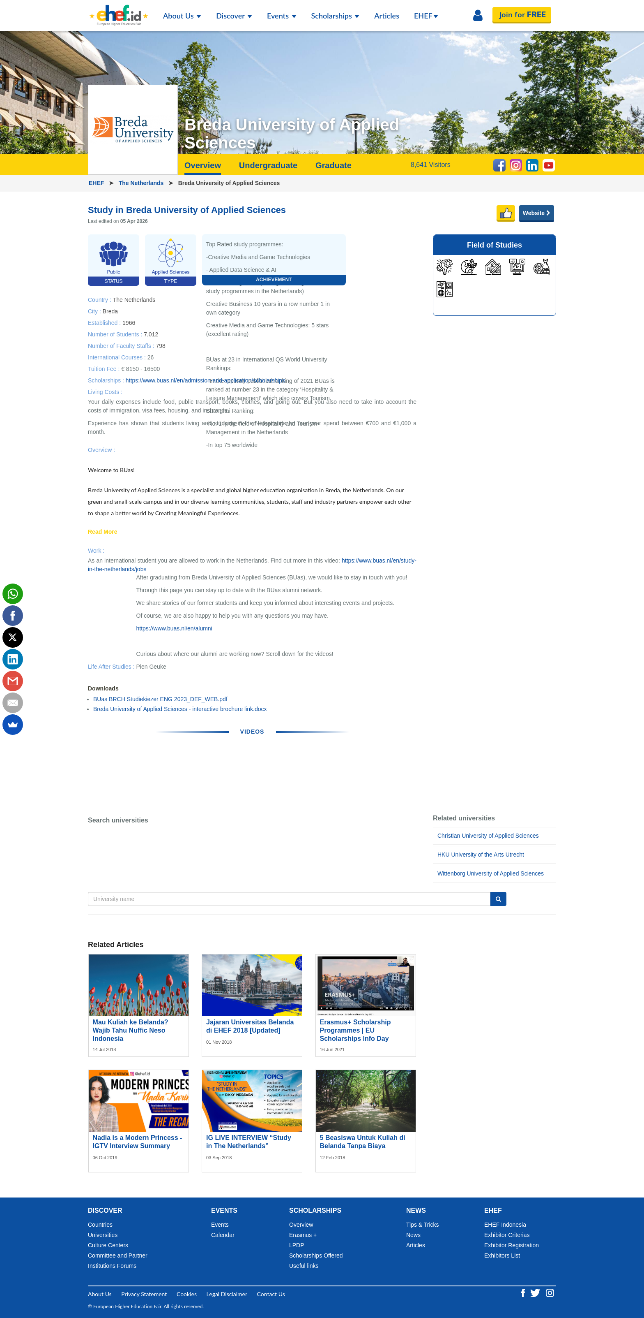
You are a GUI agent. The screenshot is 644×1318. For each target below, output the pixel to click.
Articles (386, 15)
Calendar (223, 1235)
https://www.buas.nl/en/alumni (174, 628)
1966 (128, 322)
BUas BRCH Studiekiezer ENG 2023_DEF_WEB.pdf (160, 699)
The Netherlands (142, 183)
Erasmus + (303, 1235)
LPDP (296, 1245)
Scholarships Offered (316, 1255)
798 (160, 345)
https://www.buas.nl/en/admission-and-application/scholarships (205, 380)
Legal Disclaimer (227, 1293)
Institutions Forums (112, 1265)
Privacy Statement (144, 1293)
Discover (234, 15)
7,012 (151, 334)
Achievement (274, 280)
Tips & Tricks (422, 1224)
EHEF (426, 15)
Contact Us (271, 1293)
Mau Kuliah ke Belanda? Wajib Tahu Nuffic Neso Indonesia (130, 1030)
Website (536, 213)
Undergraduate (268, 165)
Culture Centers (108, 1245)
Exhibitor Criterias (506, 1235)
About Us (182, 15)
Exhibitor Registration (511, 1245)
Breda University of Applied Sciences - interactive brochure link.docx (180, 709)
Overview (202, 165)
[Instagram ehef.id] (550, 1292)
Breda (110, 311)
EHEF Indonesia (505, 1224)
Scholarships (335, 15)
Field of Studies (494, 245)
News (413, 1235)
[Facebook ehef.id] (524, 1292)
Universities (102, 1235)
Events (282, 15)
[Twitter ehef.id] (536, 1292)
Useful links (304, 1265)
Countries (100, 1224)
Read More (102, 532)
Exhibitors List (502, 1255)
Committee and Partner (117, 1255)
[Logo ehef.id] (119, 10)
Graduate (333, 165)
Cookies (187, 1293)
